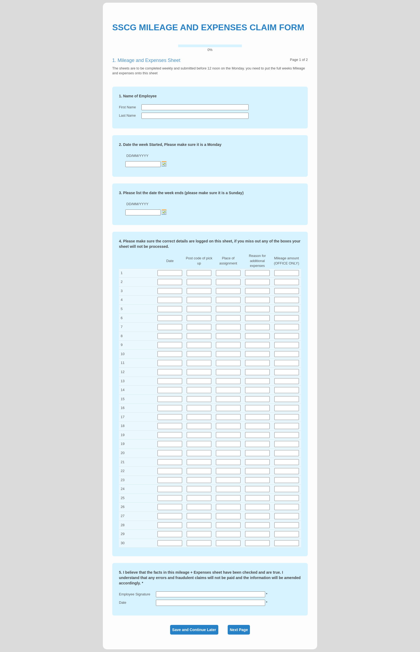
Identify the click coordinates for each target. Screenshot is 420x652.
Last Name (127, 115)
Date (122, 603)
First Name (127, 107)
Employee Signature (134, 594)
